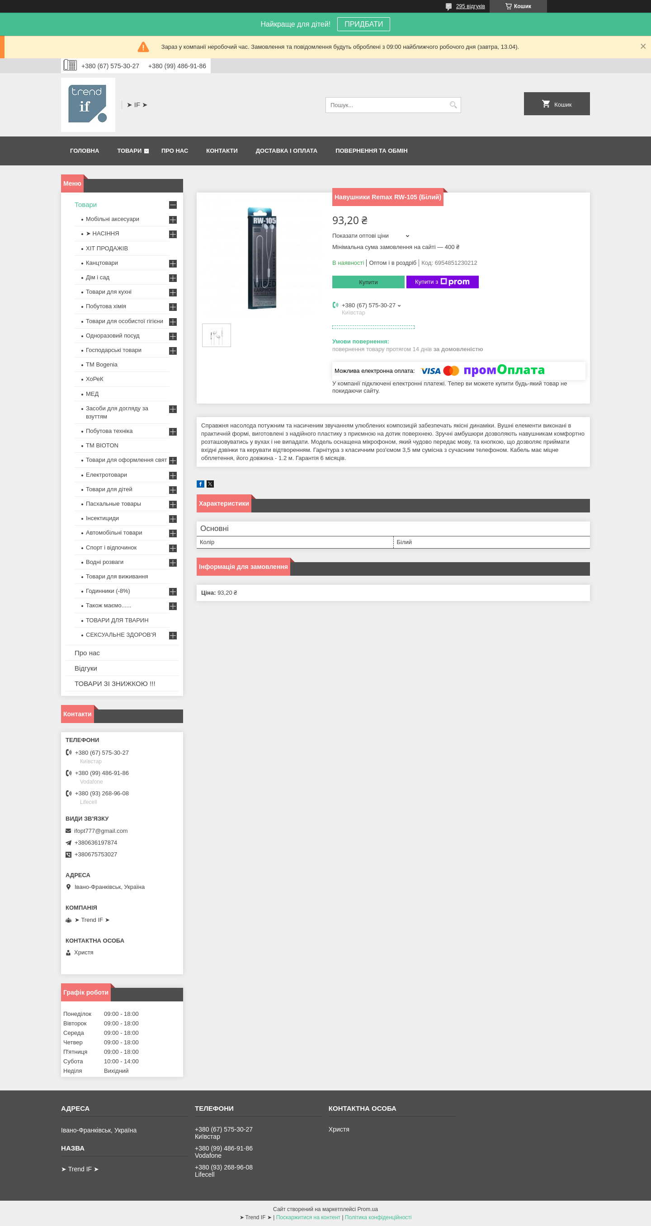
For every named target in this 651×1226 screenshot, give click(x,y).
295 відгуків (470, 6)
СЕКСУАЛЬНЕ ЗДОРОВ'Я (121, 634)
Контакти (222, 150)
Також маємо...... (108, 605)
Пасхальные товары (113, 503)
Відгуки (86, 668)
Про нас (174, 150)
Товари (129, 150)
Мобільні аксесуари (112, 219)
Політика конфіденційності (378, 1217)
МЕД (92, 393)
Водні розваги (104, 562)
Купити (368, 282)
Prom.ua (368, 1209)
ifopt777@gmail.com (101, 830)
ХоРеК (95, 379)
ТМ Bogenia (102, 364)
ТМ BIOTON (102, 445)
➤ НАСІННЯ (102, 233)
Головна (84, 150)
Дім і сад (97, 277)
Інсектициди (102, 518)
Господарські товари (114, 350)
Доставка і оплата (286, 150)
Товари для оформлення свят (126, 459)
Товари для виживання (117, 576)
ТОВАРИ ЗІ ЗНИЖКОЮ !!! (115, 683)
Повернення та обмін (371, 150)
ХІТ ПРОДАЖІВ (107, 248)
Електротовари (106, 474)
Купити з (442, 282)
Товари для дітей (109, 489)
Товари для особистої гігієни (124, 321)
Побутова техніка (109, 430)
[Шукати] (453, 105)
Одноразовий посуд (113, 335)
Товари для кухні (109, 291)
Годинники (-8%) (108, 590)
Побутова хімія (106, 306)
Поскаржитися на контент (308, 1217)
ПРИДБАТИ (363, 24)
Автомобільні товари (114, 532)
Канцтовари (102, 262)
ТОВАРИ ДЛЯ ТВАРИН (117, 620)
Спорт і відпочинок (111, 547)
